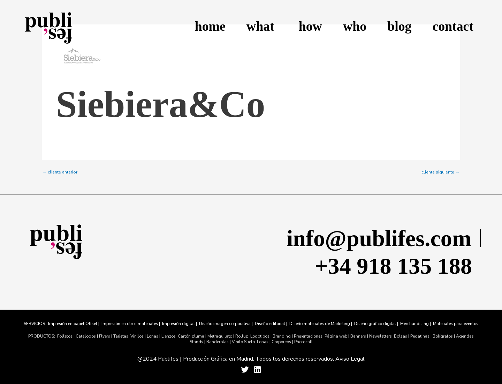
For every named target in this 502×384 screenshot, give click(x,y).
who (354, 26)
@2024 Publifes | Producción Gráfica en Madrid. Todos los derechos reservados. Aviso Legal (251, 359)
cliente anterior (60, 172)
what (262, 26)
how (310, 26)
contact (452, 26)
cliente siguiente (440, 172)
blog (399, 26)
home (210, 26)
